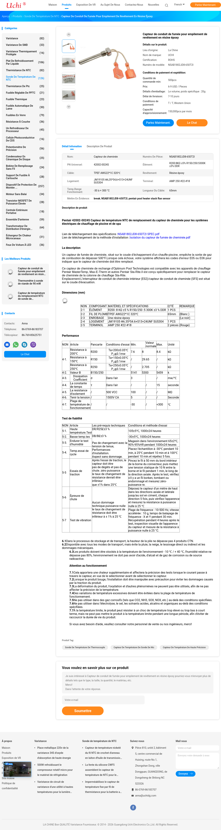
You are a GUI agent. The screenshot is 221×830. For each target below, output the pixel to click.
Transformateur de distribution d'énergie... (25, 227)
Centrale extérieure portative (25, 211)
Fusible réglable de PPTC (25, 93)
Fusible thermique (25, 99)
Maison (6, 747)
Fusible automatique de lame (25, 107)
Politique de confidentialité (10, 786)
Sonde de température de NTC (25, 78)
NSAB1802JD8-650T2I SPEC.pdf (138, 234)
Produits (6, 752)
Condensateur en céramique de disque (25, 158)
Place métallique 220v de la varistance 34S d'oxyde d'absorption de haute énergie (54, 752)
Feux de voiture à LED (25, 245)
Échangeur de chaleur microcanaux (25, 237)
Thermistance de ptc (25, 86)
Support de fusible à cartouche (25, 177)
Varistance (25, 38)
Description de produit (99, 146)
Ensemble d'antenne (25, 219)
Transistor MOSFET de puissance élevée (25, 202)
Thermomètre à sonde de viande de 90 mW (30, 282)
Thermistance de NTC (25, 70)
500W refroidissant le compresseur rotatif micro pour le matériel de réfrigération (55, 769)
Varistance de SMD (25, 45)
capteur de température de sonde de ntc (134, 647)
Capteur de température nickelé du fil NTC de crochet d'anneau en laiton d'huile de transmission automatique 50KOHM (103, 753)
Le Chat (25, 354)
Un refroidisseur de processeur (25, 130)
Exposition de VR (11, 757)
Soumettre (82, 711)
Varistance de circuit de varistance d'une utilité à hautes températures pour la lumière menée (55, 787)
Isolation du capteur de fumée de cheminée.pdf (160, 237)
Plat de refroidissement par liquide (25, 62)
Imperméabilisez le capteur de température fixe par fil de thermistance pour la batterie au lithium (103, 787)
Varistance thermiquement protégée (25, 53)
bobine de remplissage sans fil (25, 167)
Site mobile (8, 778)
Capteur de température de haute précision (184, 647)
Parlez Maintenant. (205, 4)
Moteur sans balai (25, 194)
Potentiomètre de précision (25, 148)
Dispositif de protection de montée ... (25, 186)
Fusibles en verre (25, 115)
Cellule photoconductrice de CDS (25, 139)
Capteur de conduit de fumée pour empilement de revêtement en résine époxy (31, 271)
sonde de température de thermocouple (85, 647)
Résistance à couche (25, 122)
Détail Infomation (72, 146)
